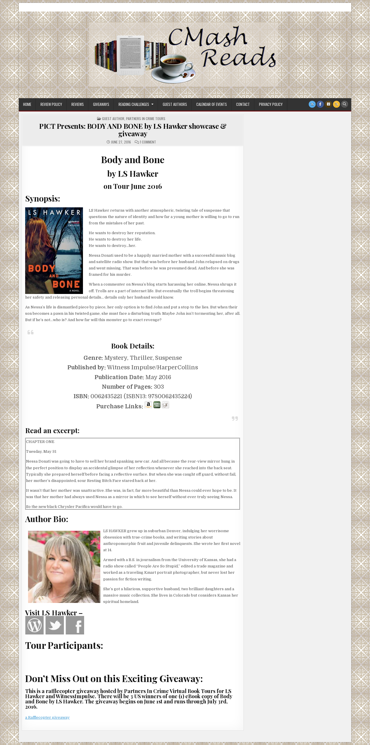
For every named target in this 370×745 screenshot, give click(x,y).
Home (27, 104)
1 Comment (148, 142)
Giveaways (101, 104)
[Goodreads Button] (328, 104)
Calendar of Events (211, 104)
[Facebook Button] (320, 104)
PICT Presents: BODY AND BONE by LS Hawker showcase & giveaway (132, 129)
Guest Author (113, 118)
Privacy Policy (271, 104)
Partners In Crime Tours (145, 118)
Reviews (77, 104)
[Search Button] (344, 104)
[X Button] (312, 104)
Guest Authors (175, 104)
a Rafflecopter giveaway (47, 717)
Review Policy (51, 104)
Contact (243, 104)
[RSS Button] (336, 104)
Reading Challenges (134, 104)
